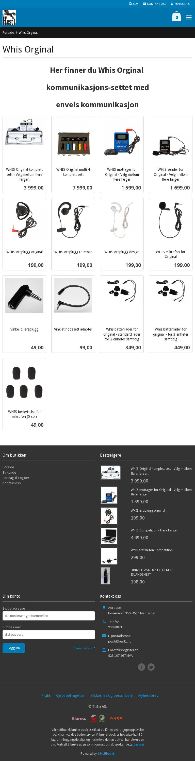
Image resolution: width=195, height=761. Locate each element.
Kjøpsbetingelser (71, 695)
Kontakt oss (12, 483)
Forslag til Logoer (16, 477)
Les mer (139, 744)
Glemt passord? (84, 648)
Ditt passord (12, 627)
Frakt (46, 695)
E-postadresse (14, 608)
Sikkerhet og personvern (112, 695)
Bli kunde (9, 472)
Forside (8, 32)
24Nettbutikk (106, 753)
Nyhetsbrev (148, 695)
